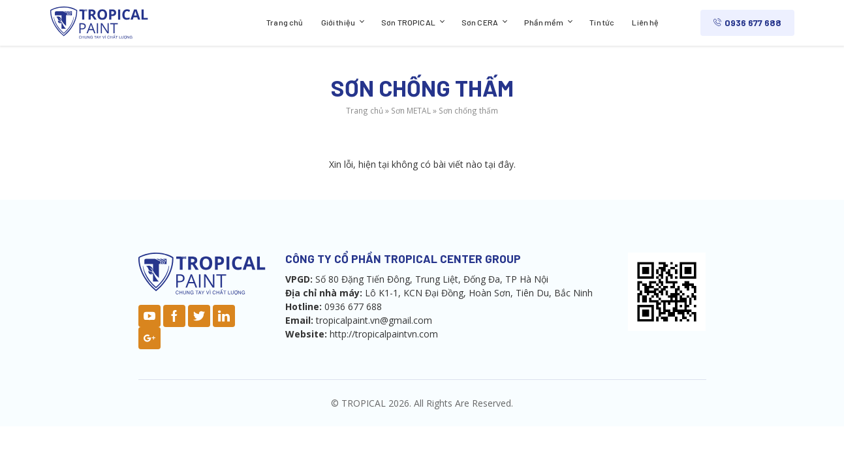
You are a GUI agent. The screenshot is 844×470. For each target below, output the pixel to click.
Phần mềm (543, 22)
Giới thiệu (338, 22)
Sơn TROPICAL (408, 22)
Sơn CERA (479, 22)
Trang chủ (284, 22)
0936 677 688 (747, 22)
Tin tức (601, 22)
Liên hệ (645, 22)
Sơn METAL (411, 110)
